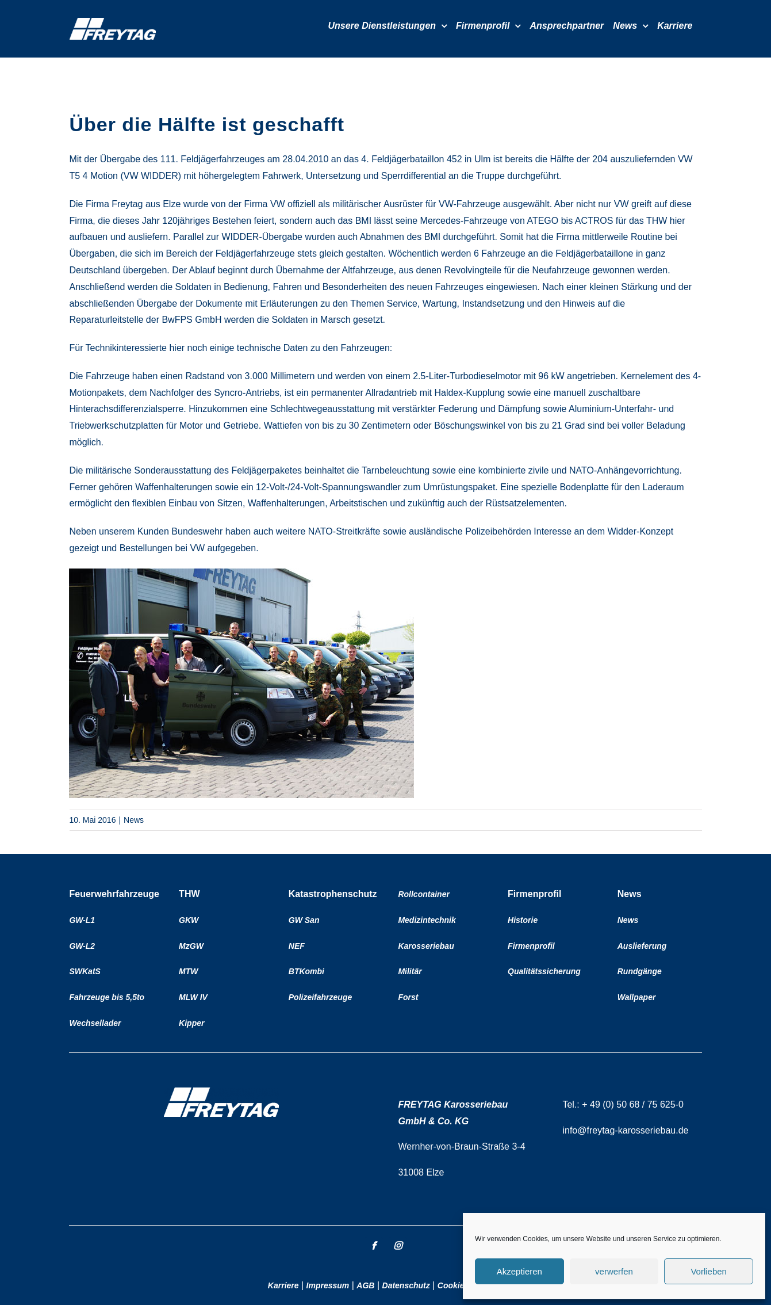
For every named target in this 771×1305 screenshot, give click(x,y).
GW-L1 (82, 920)
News (134, 820)
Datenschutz (406, 1285)
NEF (297, 946)
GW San (304, 920)
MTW (188, 971)
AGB (365, 1285)
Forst (408, 997)
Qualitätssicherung (544, 971)
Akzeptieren (519, 1271)
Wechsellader (95, 1023)
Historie (523, 920)
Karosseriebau (426, 946)
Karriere (283, 1285)
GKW (188, 920)
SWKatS (84, 971)
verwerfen (614, 1271)
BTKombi (306, 971)
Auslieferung (642, 946)
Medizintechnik (426, 920)
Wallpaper (636, 997)
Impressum (328, 1285)
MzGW (191, 946)
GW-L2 (82, 946)
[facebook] (374, 1245)
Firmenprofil (531, 946)
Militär (409, 971)
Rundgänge (639, 971)
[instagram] (398, 1245)
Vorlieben (709, 1271)
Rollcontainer (423, 894)
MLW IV (193, 997)
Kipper (191, 1023)
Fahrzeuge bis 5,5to (106, 997)
